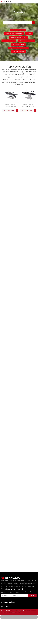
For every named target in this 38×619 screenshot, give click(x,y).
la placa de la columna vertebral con (26, 582)
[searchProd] (17, 22)
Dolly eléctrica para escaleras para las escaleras (24, 585)
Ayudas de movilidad (9, 40)
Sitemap (3, 612)
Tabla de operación (10, 104)
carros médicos (5, 583)
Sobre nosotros (5, 605)
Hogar (2, 603)
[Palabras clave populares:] (33, 22)
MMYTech (15, 612)
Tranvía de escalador (18, 51)
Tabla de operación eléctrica (28, 105)
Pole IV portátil (8, 585)
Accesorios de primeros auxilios (14, 33)
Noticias (3, 607)
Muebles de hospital (18, 44)
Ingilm (19, 612)
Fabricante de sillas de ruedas (18, 37)
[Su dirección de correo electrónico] (16, 593)
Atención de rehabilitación (26, 40)
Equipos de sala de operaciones (18, 48)
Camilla (29, 33)
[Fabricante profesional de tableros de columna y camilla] (2, 577)
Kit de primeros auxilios (18, 30)
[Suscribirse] (34, 593)
